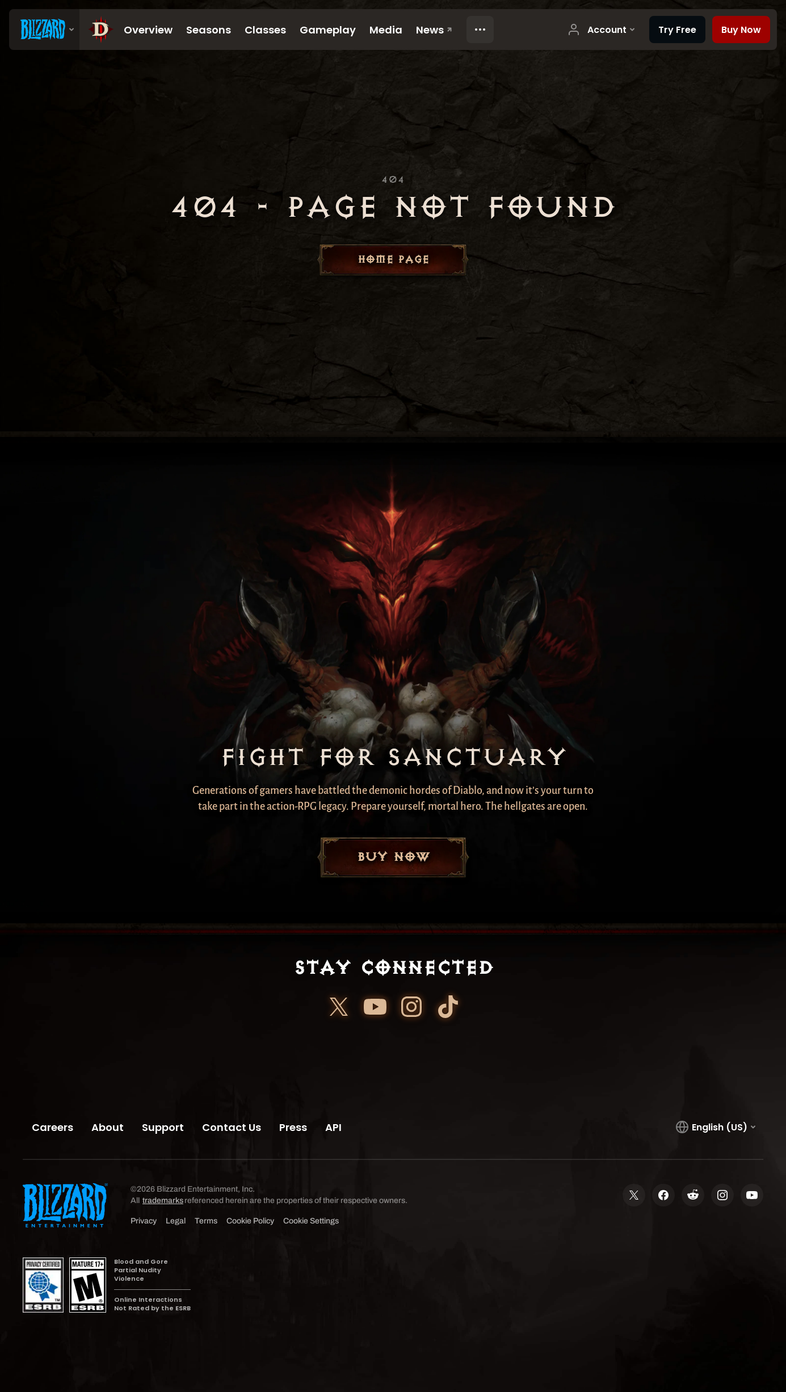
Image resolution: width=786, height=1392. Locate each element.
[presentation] (44, 29)
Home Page (393, 260)
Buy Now (393, 857)
